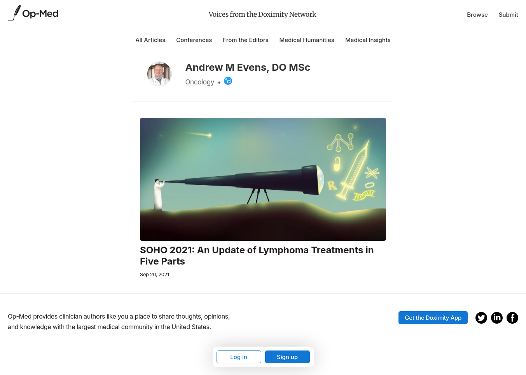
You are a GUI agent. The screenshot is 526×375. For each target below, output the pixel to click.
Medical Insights (368, 40)
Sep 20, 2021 (154, 274)
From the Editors (245, 40)
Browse (477, 15)
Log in (238, 357)
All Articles (150, 40)
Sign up (287, 357)
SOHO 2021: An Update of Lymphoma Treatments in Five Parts (257, 256)
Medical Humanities (307, 40)
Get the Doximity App (433, 317)
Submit (508, 15)
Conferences (194, 40)
